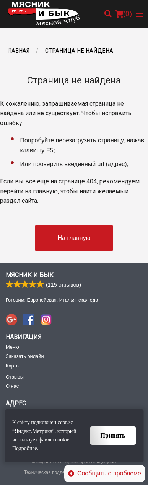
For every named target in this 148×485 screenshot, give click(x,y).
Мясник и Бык (30, 275)
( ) (123, 14)
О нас (12, 386)
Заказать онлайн (25, 356)
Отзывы (15, 377)
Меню (12, 347)
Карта (12, 366)
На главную (74, 238)
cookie (62, 440)
